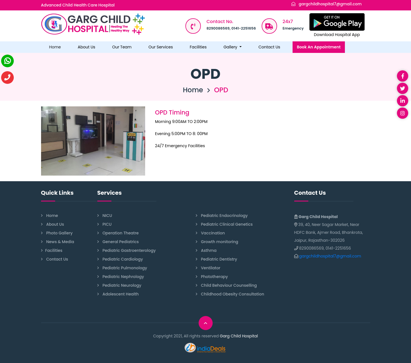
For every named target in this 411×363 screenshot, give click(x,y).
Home (55, 47)
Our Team (122, 47)
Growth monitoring (217, 242)
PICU (104, 224)
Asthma (206, 251)
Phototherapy (212, 277)
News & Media (57, 242)
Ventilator (208, 268)
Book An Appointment (319, 47)
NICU (104, 216)
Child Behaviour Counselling (226, 285)
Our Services (161, 47)
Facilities (198, 47)
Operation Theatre (118, 233)
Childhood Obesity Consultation (230, 294)
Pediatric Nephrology (120, 277)
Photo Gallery (57, 233)
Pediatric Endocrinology (222, 216)
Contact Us (269, 47)
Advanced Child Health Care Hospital (78, 5)
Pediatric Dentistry (216, 259)
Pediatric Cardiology (120, 259)
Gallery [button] (230, 47)
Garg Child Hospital (239, 336)
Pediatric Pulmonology (122, 268)
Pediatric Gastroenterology (126, 251)
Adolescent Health (118, 294)
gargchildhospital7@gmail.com (330, 4)
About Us (86, 47)
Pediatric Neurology (119, 285)
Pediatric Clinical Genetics (224, 224)
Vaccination (210, 233)
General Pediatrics (118, 242)
